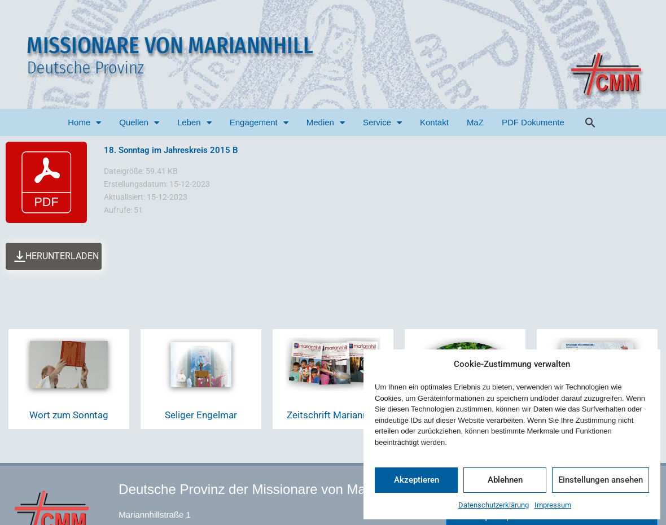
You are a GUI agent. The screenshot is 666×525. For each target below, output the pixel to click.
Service (382, 123)
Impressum (552, 505)
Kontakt (434, 122)
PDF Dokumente (533, 122)
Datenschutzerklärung (493, 505)
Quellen (139, 123)
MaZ (475, 122)
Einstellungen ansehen (600, 480)
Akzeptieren (416, 480)
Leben (194, 123)
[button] (590, 122)
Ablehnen (505, 480)
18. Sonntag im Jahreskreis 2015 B (171, 150)
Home (84, 123)
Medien (325, 123)
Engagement (259, 123)
